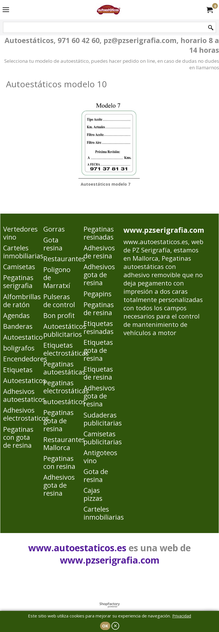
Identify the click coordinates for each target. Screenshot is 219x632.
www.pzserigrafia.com (163, 230)
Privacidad (181, 616)
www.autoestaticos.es (155, 242)
